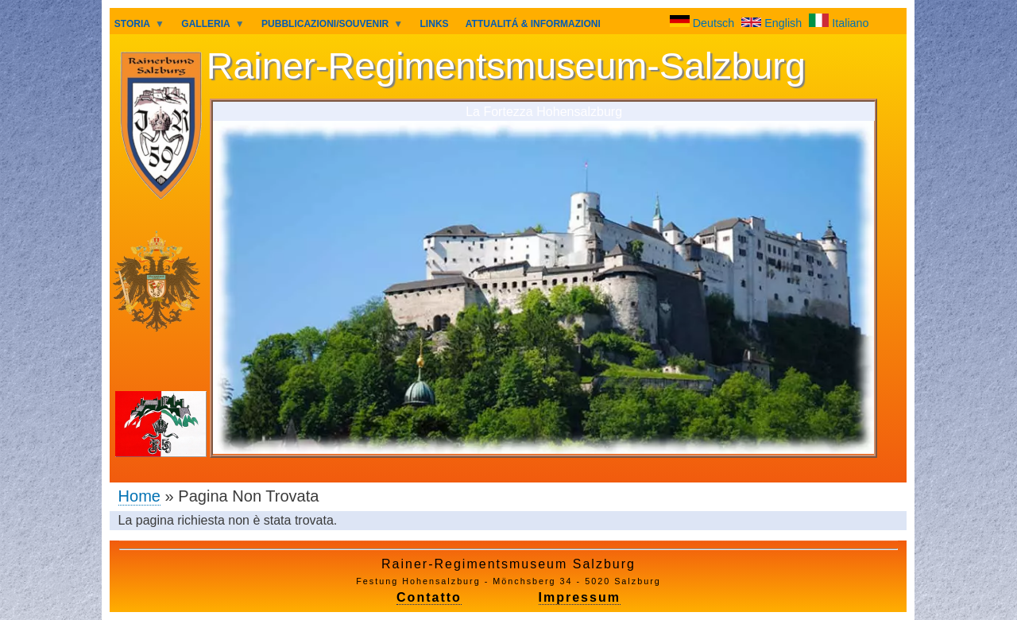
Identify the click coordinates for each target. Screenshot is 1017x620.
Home (139, 496)
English (773, 23)
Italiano (838, 23)
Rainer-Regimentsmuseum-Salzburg (506, 66)
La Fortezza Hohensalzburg (544, 111)
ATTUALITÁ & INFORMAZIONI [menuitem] (533, 23)
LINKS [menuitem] (434, 23)
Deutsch (704, 23)
